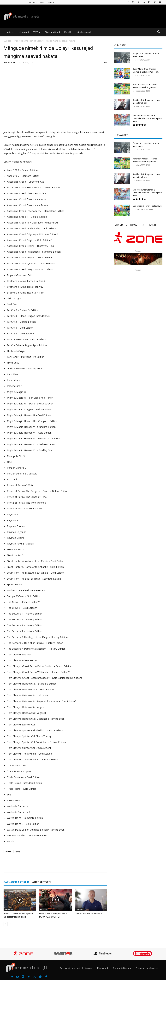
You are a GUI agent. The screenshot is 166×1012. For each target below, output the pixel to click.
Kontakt (51, 2)
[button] (158, 32)
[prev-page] (6, 924)
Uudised (10, 32)
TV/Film (36, 32)
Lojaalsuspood (83, 32)
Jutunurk (33, 2)
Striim (42, 2)
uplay (17, 851)
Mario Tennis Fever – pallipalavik (147, 206)
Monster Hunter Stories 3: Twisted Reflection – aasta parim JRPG (147, 118)
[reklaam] (138, 239)
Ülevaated (24, 32)
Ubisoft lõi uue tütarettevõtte (88, 913)
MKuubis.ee (9, 62)
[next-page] (11, 924)
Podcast (43, 909)
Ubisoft (8, 851)
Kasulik (67, 32)
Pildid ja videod (52, 32)
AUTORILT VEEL (41, 882)
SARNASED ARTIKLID (16, 882)
